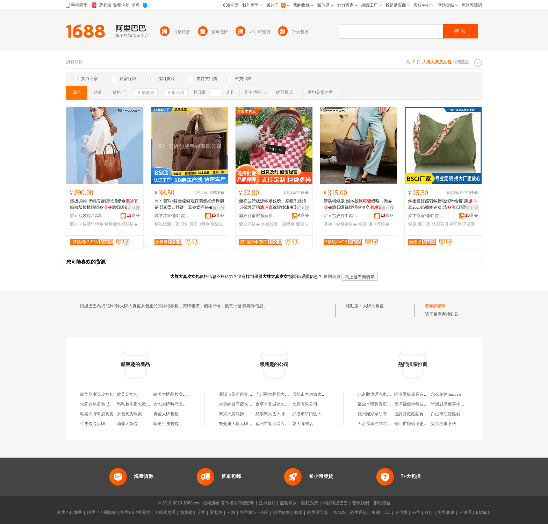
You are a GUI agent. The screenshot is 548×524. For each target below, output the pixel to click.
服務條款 (288, 503)
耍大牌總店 (302, 423)
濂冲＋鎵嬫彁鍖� (86, 224)
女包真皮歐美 (129, 413)
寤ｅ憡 (134, 207)
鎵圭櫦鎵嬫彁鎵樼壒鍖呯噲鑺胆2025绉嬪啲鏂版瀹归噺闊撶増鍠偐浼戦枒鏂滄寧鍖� (442, 204)
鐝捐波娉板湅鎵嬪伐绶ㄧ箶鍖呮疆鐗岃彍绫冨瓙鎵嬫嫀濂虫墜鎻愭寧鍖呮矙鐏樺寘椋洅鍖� (272, 204)
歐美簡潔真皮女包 (97, 394)
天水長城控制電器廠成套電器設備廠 (391, 423)
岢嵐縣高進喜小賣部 (450, 404)
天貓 (201, 512)
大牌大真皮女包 (377, 305)
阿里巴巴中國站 (135, 512)
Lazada (483, 512)
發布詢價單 (435, 305)
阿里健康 (446, 512)
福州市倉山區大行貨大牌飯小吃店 (286, 423)
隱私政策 (309, 503)
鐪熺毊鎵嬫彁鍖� (121, 224)
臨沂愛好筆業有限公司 (415, 394)
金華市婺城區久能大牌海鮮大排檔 (286, 404)
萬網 (376, 512)
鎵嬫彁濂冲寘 (444, 224)
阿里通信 (358, 512)
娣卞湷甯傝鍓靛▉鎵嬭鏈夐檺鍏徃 (173, 215)
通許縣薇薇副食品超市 (415, 413)
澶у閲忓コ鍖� (195, 224)
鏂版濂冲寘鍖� (373, 224)
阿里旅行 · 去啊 (254, 512)
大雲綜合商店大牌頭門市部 (244, 404)
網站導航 (382, 503)
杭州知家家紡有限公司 (378, 413)
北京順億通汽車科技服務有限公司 (389, 394)
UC (387, 512)
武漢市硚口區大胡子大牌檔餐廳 (321, 413)
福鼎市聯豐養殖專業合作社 (383, 404)
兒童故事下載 (443, 423)
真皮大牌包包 (166, 413)
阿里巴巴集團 (69, 512)
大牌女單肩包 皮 (95, 404)
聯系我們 (360, 503)
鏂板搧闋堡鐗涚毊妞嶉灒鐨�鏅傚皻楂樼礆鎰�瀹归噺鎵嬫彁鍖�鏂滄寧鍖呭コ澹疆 (104, 204)
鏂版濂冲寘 (419, 224)
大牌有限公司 (304, 404)
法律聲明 (267, 503)
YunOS (339, 512)
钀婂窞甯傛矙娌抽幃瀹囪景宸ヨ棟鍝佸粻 (258, 215)
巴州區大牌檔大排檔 (274, 394)
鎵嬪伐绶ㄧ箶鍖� (278, 224)
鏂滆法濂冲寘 (167, 224)
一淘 (231, 512)
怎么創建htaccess (446, 394)
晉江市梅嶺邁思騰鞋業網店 (419, 423)
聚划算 (216, 512)
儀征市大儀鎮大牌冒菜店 (315, 394)
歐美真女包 (127, 394)
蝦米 (298, 512)
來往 (416, 512)
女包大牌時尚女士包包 (174, 404)
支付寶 (401, 512)
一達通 (465, 512)
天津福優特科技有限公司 (417, 404)
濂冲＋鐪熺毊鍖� (340, 224)
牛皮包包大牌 (92, 423)
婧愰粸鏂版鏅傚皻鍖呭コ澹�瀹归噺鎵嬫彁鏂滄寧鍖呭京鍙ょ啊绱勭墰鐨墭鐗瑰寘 (358, 204)
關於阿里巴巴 (335, 503)
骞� (133, 215)
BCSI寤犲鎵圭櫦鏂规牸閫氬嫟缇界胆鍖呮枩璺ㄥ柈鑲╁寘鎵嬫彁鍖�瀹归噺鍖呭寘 (189, 204)
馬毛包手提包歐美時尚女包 (142, 404)
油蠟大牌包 (127, 423)
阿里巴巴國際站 (101, 512)
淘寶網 (186, 512)
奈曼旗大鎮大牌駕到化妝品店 (246, 423)
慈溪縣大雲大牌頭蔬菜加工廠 (282, 413)
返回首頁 (332, 276)
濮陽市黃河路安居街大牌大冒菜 (248, 394)
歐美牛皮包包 (166, 423)
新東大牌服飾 (231, 413)
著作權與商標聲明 (237, 503)
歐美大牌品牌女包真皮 (174, 394)
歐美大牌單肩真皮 (97, 413)
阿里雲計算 (317, 512)
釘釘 (429, 512)
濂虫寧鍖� (249, 224)
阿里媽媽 (281, 512)
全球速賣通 (164, 512)
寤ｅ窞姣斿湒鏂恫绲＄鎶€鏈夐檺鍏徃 (89, 215)
